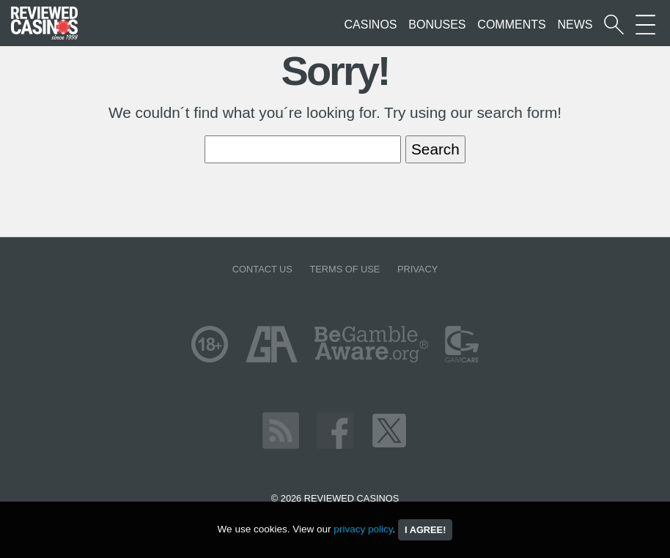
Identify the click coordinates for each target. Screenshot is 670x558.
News (574, 24)
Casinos (371, 24)
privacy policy (363, 529)
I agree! (425, 529)
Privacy (417, 269)
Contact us (262, 269)
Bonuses (436, 24)
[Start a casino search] (613, 24)
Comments (511, 24)
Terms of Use (344, 269)
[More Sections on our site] (645, 24)
